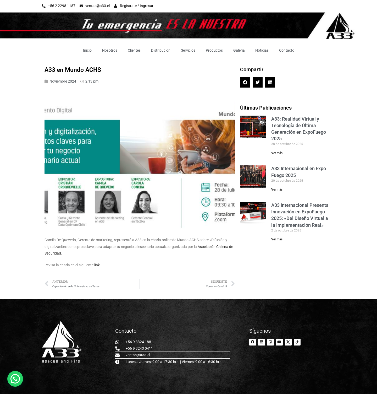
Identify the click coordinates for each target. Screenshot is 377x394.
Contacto (286, 50)
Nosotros (109, 50)
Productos (214, 50)
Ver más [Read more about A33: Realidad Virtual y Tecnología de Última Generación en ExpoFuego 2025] (276, 153)
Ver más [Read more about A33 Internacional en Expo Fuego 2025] (276, 189)
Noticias (262, 50)
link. (97, 265)
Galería (239, 50)
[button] (245, 82)
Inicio (87, 50)
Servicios (188, 50)
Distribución (160, 50)
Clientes (134, 50)
